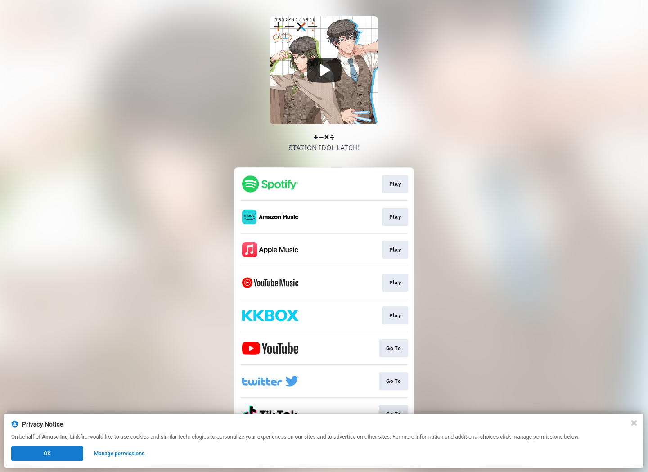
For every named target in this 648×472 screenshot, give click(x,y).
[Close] (634, 423)
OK (47, 453)
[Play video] (324, 70)
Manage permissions (119, 453)
